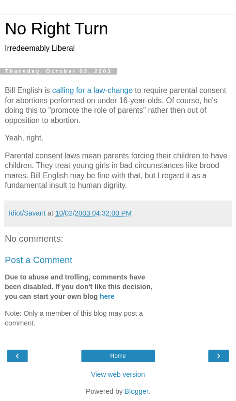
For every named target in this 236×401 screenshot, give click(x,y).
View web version (118, 374)
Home (118, 356)
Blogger (136, 391)
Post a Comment (38, 260)
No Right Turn (56, 28)
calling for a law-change (92, 90)
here (107, 296)
